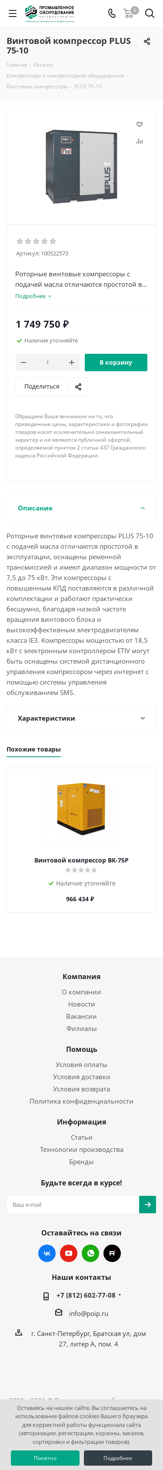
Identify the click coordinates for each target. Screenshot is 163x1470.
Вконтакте (47, 1253)
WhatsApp (90, 1253)
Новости (81, 1004)
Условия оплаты (81, 1064)
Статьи (82, 1137)
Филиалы (82, 1028)
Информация (81, 1122)
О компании (81, 991)
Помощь (81, 1049)
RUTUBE (112, 1253)
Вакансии (81, 1016)
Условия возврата (81, 1088)
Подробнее (117, 1458)
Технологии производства (81, 1149)
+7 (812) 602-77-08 (86, 1295)
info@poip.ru (88, 1313)
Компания (81, 976)
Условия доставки (81, 1076)
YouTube (68, 1253)
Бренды (81, 1161)
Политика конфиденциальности (81, 1101)
